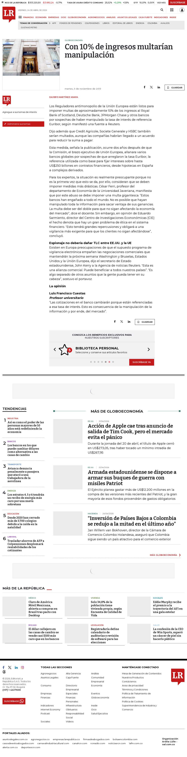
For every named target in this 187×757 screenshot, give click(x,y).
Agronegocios (48, 673)
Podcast (45, 713)
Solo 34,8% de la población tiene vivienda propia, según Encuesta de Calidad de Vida (106, 608)
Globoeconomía (100, 697)
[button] (53, 350)
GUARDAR (174, 87)
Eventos (95, 693)
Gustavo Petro (29, 28)
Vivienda (95, 597)
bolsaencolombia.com (125, 739)
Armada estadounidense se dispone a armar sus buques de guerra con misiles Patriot (132, 477)
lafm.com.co (136, 743)
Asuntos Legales (49, 677)
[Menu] (20, 17)
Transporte (14, 464)
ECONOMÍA (41, 17)
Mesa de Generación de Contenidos (141, 673)
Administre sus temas (17, 124)
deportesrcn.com (30, 747)
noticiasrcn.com (117, 743)
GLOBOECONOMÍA (77, 17)
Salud (156, 625)
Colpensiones (92, 23)
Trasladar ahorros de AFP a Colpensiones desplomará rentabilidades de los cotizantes (26, 545)
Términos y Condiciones (135, 689)
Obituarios (71, 709)
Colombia (152, 23)
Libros (106, 23)
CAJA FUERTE (145, 17)
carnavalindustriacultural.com (53, 743)
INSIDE (173, 17)
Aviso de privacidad (132, 685)
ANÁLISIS (111, 17)
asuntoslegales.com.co (15, 739)
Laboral (12, 536)
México (32, 597)
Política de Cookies (132, 701)
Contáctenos (129, 681)
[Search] (162, 10)
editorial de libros (123, 23)
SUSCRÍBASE (177, 2)
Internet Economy (50, 709)
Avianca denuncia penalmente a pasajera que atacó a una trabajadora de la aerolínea (23, 475)
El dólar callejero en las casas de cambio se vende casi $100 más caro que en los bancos (44, 633)
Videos (69, 721)
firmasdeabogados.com (96, 739)
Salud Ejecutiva (99, 713)
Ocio (94, 709)
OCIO (63, 17)
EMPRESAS (53, 17)
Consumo (46, 685)
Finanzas (45, 697)
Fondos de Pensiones (70, 23)
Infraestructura (73, 705)
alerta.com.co (10, 747)
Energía (140, 23)
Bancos (12, 441)
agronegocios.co (40, 739)
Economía (96, 685)
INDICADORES (161, 17)
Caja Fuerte (72, 677)
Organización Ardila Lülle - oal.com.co (170, 741)
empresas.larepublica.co (66, 739)
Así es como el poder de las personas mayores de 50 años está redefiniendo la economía (26, 426)
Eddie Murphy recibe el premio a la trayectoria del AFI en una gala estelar (168, 606)
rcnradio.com (97, 743)
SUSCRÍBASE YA (142, 361)
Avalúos (165, 23)
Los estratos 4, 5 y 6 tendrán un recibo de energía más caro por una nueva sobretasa (26, 499)
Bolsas (33, 625)
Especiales (71, 693)
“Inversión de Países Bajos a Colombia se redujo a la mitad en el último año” (132, 521)
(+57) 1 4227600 (12, 689)
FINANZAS (28, 17)
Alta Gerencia (73, 673)
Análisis (95, 673)
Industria (13, 418)
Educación (13, 513)
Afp (54, 23)
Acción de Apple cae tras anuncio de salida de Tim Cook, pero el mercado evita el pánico (130, 431)
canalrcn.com (79, 743)
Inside (94, 705)
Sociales (158, 597)
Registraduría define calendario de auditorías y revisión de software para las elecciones (105, 635)
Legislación (97, 625)
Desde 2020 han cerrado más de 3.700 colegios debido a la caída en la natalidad (24, 522)
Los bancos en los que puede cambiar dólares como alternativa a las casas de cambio (23, 449)
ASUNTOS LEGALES (127, 17)
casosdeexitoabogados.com (18, 743)
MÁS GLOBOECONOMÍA (163, 554)
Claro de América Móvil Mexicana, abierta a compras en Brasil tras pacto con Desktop (43, 608)
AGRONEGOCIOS (96, 17)
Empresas (46, 693)
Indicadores (47, 705)
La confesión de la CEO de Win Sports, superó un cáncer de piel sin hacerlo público (168, 633)
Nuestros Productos (133, 677)
